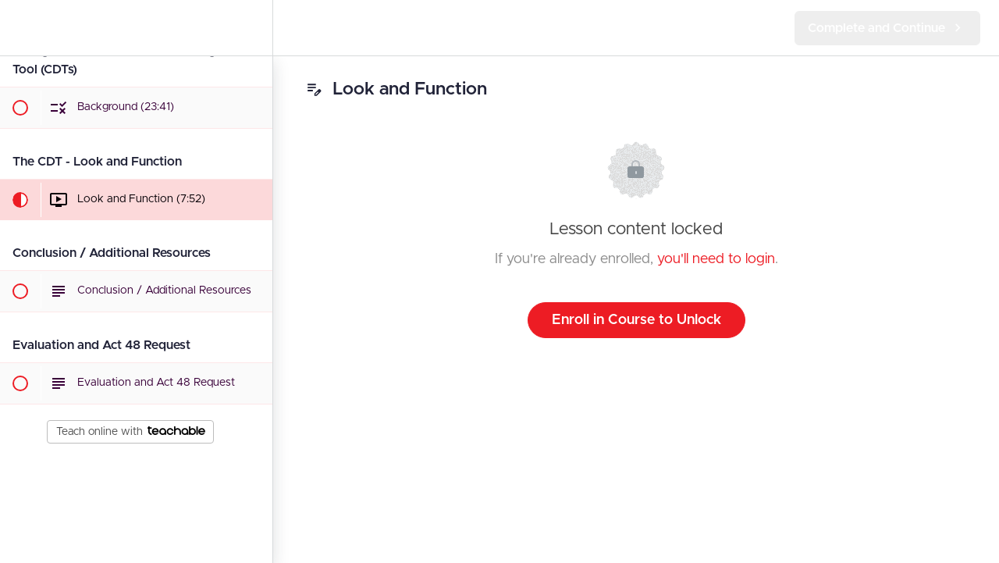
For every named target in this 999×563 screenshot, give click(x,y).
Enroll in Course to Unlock (636, 320)
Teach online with (130, 431)
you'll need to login (716, 259)
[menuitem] (252, 27)
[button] (19, 27)
